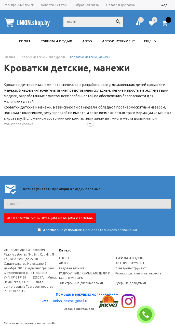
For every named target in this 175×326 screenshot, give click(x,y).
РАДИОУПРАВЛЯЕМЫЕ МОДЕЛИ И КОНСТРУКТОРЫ (84, 276)
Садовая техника (72, 268)
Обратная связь (87, 5)
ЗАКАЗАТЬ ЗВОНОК (148, 314)
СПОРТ (64, 258)
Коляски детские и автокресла (138, 273)
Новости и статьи (54, 5)
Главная (10, 57)
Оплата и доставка (120, 5)
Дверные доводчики (130, 283)
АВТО (63, 263)
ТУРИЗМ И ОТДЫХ (129, 258)
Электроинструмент (130, 268)
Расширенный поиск (19, 5)
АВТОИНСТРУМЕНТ (129, 263)
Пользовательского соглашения (110, 230)
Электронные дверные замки (81, 283)
